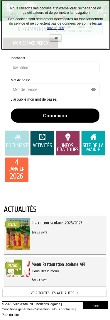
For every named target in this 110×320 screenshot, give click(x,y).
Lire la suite (39, 232)
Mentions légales (47, 304)
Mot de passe (21, 80)
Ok (57, 38)
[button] (94, 89)
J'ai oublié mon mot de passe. (34, 99)
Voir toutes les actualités (52, 293)
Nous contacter (63, 309)
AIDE (96, 305)
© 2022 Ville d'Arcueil (17, 304)
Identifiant (18, 58)
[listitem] (16, 170)
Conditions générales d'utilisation (26, 309)
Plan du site (10, 314)
